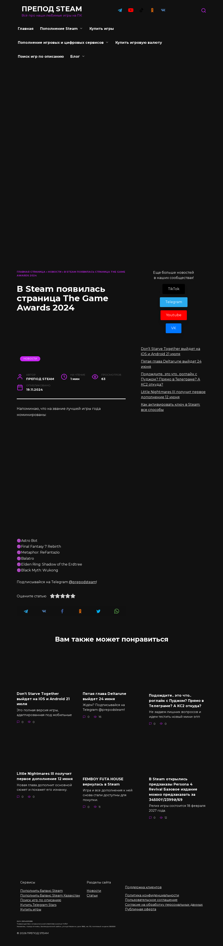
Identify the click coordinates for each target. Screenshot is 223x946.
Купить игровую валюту (138, 43)
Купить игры (102, 29)
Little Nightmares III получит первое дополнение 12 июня (45, 774)
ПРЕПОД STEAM (52, 9)
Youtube (173, 315)
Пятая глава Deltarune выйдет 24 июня (104, 695)
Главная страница (31, 271)
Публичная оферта (140, 906)
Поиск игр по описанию (41, 56)
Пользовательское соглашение (151, 896)
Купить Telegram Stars (38, 901)
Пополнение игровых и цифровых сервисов (61, 43)
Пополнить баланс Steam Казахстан (50, 892)
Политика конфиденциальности (152, 892)
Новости (54, 271)
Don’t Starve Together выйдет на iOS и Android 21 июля (43, 698)
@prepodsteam (82, 582)
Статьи (92, 892)
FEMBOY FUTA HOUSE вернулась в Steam (103, 780)
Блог (75, 56)
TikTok (173, 289)
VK (173, 328)
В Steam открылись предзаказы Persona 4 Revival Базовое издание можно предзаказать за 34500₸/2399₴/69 (173, 788)
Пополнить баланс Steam (41, 887)
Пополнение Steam (59, 29)
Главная (26, 29)
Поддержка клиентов (143, 884)
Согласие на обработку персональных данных (164, 901)
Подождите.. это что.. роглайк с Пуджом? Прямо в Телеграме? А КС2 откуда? (170, 379)
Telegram (173, 302)
